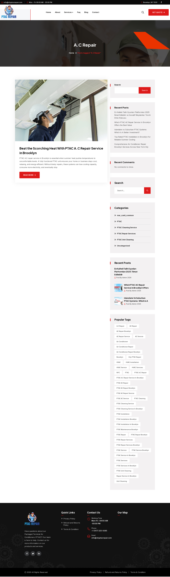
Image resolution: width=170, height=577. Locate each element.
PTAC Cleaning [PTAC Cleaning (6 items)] (139, 398)
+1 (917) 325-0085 (99, 531)
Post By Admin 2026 (122, 277)
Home (48, 12)
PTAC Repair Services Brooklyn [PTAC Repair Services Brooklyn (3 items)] (128, 445)
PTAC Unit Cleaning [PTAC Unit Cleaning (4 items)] (124, 471)
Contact (95, 12)
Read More (29, 175)
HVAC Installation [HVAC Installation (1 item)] (132, 362)
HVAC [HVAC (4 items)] (119, 362)
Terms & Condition (70, 530)
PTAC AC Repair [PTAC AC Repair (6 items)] (122, 383)
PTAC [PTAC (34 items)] (127, 372)
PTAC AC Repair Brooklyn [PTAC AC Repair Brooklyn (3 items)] (126, 388)
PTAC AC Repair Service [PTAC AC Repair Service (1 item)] (125, 393)
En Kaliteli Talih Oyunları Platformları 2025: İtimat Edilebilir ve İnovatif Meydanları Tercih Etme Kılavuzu (132, 115)
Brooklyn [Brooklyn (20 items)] (120, 357)
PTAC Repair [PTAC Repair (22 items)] (121, 435)
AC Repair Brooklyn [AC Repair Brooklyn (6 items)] (124, 331)
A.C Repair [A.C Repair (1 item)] (120, 325)
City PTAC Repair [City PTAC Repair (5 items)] (135, 357)
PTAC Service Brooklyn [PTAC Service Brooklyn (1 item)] (140, 450)
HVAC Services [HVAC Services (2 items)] (137, 367)
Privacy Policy (69, 519)
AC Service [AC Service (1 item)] (139, 336)
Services (68, 12)
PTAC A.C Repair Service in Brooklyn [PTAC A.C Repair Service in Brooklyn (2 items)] (130, 377)
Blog (86, 12)
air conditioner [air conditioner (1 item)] (122, 341)
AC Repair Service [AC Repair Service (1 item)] (123, 336)
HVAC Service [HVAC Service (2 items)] (122, 367)
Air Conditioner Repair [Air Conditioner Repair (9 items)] (125, 346)
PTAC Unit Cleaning (125, 240)
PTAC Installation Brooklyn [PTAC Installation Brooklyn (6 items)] (126, 419)
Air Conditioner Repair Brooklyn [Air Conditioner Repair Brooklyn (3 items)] (128, 351)
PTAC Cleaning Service (127, 227)
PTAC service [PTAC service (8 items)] (122, 450)
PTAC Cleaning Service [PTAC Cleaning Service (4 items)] (125, 403)
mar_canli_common (125, 215)
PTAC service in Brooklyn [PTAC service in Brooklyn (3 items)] (126, 456)
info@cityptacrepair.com (13, 2)
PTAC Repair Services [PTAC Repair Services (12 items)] (125, 440)
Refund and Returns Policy (71, 524)
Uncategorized (123, 246)
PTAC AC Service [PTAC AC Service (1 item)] (123, 398)
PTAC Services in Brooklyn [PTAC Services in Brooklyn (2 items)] (126, 466)
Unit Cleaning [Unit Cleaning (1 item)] (122, 482)
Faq (78, 12)
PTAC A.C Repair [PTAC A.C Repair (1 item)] (141, 372)
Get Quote (158, 12)
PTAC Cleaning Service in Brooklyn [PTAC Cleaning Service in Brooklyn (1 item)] (130, 409)
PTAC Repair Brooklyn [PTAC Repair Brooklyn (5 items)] (139, 435)
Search (117, 85)
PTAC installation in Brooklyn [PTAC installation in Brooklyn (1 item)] (127, 424)
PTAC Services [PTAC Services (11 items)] (122, 461)
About (57, 12)
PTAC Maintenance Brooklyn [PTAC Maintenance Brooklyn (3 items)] (127, 429)
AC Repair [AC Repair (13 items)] (133, 325)
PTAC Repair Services (126, 233)
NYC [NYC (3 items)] (118, 372)
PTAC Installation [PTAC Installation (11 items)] (123, 414)
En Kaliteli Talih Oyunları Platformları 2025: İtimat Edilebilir (126, 271)
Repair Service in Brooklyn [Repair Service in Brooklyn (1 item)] (126, 476)
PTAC (119, 221)
